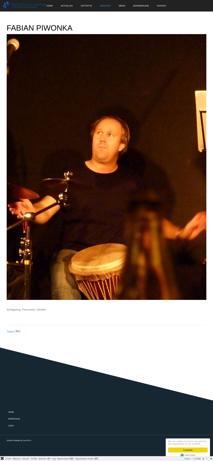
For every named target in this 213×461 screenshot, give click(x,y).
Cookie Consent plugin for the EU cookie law (187, 455)
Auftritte (86, 6)
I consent (188, 450)
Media (122, 6)
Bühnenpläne (141, 6)
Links (11, 426)
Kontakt (161, 6)
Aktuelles (67, 6)
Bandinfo (105, 6)
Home (11, 412)
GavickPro (27, 440)
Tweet (10, 331)
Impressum (14, 419)
